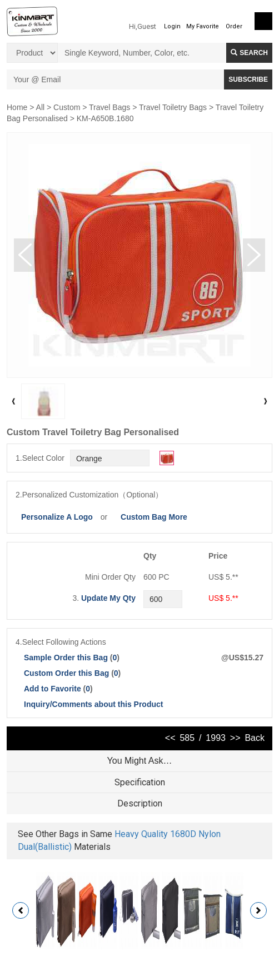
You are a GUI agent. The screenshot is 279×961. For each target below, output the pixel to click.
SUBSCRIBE (248, 79)
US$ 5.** (223, 598)
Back (255, 738)
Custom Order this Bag (67, 673)
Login (172, 26)
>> (235, 738)
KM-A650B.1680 (105, 118)
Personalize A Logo (57, 516)
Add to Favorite (52, 688)
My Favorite (202, 26)
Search (249, 53)
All (40, 107)
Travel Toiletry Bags (173, 107)
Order (234, 26)
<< (170, 738)
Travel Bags (109, 107)
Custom (66, 107)
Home (17, 107)
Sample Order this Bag (67, 657)
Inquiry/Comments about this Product (93, 704)
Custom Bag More (154, 516)
